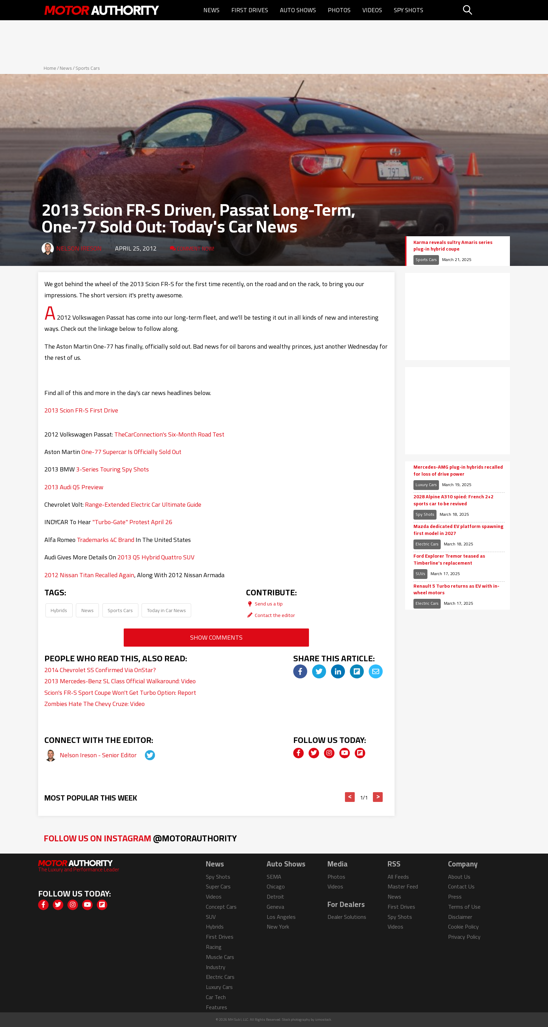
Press (455, 896)
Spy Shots (408, 10)
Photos (339, 10)
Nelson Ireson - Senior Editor (99, 755)
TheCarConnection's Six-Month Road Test (169, 434)
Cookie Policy (463, 926)
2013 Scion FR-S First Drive (81, 410)
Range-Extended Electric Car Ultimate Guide (143, 504)
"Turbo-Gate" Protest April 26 (132, 522)
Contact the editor (270, 615)
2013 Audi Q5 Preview (73, 487)
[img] (300, 671)
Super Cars (218, 886)
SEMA (274, 876)
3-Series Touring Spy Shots (112, 469)
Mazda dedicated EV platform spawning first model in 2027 (458, 530)
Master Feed (403, 886)
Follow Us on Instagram (140, 838)
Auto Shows (298, 10)
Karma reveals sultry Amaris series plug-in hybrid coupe (452, 246)
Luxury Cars (426, 485)
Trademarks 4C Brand (105, 539)
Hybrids (59, 610)
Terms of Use (464, 906)
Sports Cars (87, 68)
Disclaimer (460, 916)
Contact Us (461, 886)
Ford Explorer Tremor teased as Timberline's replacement (449, 559)
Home (50, 68)
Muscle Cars (220, 957)
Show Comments (216, 637)
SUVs (420, 574)
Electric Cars (427, 544)
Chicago (276, 886)
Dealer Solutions (346, 916)
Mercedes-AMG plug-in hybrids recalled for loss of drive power (458, 470)
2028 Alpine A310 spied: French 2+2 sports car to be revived (453, 500)
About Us (459, 876)
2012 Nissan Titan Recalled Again (89, 575)
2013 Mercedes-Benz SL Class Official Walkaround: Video (120, 681)
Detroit (275, 896)
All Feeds (398, 876)
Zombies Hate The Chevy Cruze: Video (94, 703)
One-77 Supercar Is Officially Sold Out (131, 451)
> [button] (378, 797)
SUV (211, 916)
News (211, 10)
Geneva (275, 906)
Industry (215, 967)
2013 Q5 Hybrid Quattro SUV (156, 557)
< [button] (350, 797)
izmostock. (323, 1019)
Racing (214, 947)
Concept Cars (221, 906)
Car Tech (216, 997)
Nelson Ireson (79, 248)
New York (278, 926)
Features (216, 1007)
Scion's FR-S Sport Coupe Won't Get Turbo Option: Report (120, 692)
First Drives (249, 10)
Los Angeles (281, 916)
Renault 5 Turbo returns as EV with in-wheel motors (456, 589)
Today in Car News (166, 610)
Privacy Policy (464, 936)
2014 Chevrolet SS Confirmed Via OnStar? (100, 670)
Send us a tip (264, 603)
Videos (372, 10)
